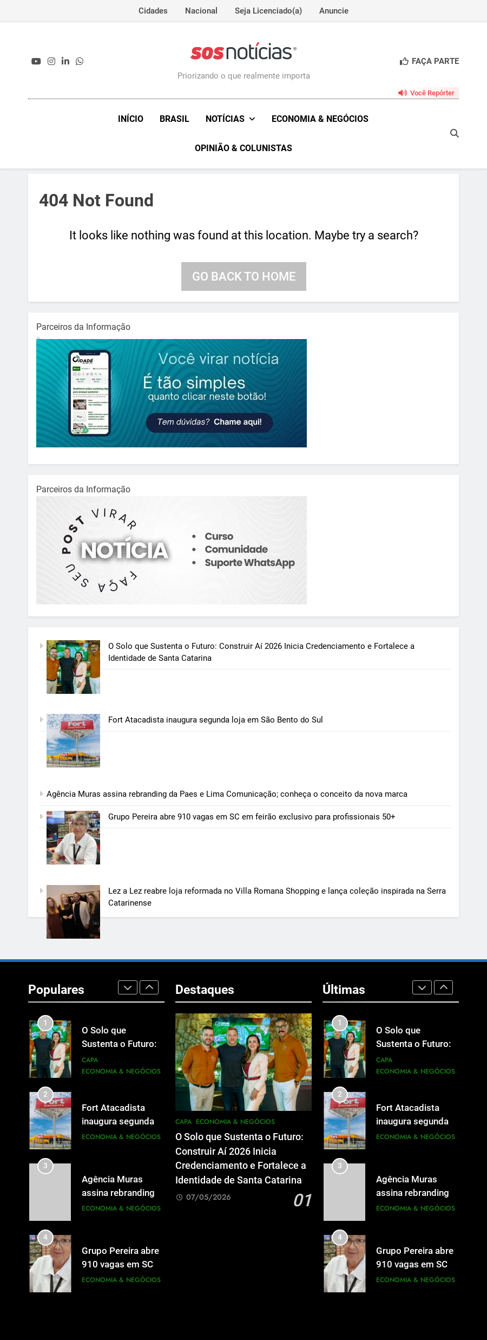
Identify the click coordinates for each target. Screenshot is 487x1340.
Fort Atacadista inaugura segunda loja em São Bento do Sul (216, 720)
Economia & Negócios (320, 119)
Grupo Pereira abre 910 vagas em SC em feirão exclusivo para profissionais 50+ (252, 817)
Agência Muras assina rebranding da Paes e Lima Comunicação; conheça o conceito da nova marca (227, 794)
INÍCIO (130, 119)
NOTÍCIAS (225, 119)
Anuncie (333, 11)
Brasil (174, 119)
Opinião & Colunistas (243, 148)
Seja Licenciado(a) (268, 11)
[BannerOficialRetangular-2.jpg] (171, 602)
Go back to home (243, 276)
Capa (90, 1060)
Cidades (153, 11)
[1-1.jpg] (171, 445)
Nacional (201, 11)
